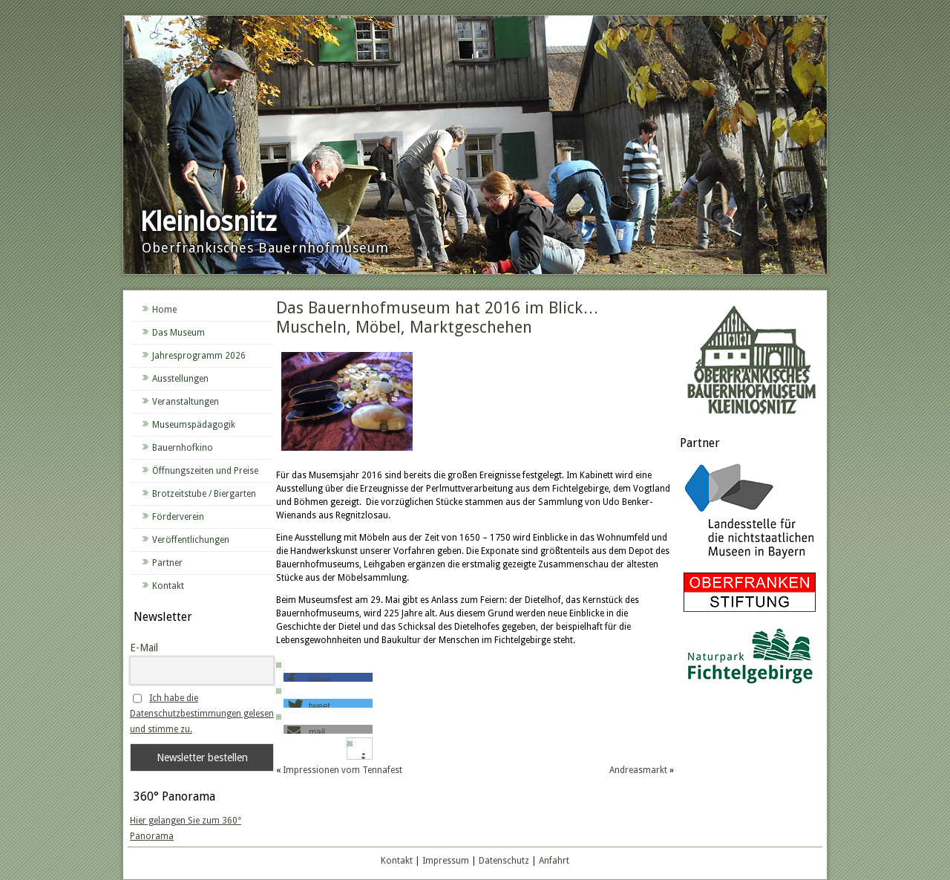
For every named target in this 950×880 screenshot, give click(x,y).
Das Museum (178, 332)
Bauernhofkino (182, 448)
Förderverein (178, 517)
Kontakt (168, 586)
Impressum (445, 860)
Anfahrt (554, 860)
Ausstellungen (180, 379)
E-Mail (144, 648)
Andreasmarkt (638, 770)
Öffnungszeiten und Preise (205, 471)
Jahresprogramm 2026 (199, 356)
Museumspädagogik (193, 425)
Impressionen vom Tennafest (342, 770)
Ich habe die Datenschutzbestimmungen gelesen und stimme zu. (202, 713)
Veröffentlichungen (190, 540)
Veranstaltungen (185, 402)
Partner (167, 563)
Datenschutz (504, 860)
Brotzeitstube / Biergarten (204, 494)
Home (164, 309)
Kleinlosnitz (208, 222)
